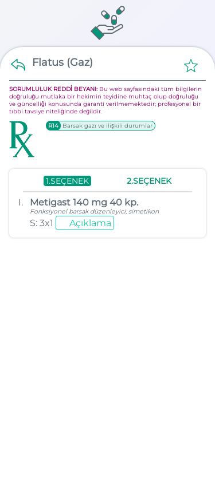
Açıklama (90, 223)
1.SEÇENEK (67, 181)
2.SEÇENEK (149, 181)
